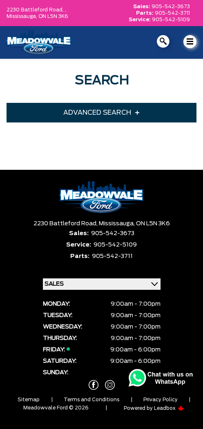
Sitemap (29, 399)
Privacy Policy (160, 399)
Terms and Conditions (91, 399)
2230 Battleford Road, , (36, 9)
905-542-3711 (172, 13)
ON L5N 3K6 (53, 16)
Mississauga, (22, 16)
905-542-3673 (171, 6)
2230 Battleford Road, (66, 224)
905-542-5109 (171, 19)
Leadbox (169, 408)
